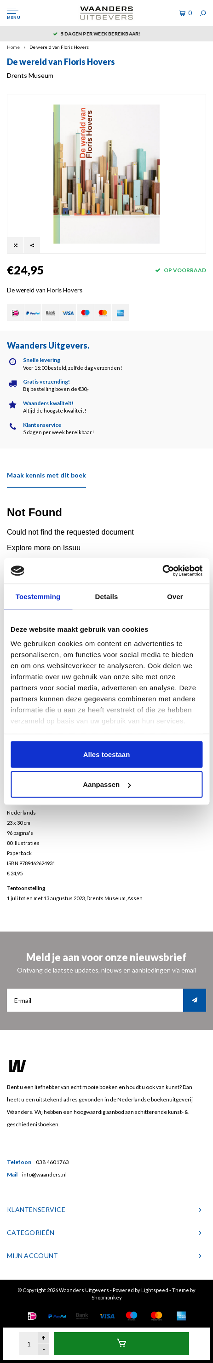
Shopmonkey (107, 1297)
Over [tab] (175, 596)
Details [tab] (106, 596)
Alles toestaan (106, 754)
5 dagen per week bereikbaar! (106, 33)
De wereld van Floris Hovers (59, 47)
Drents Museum (30, 75)
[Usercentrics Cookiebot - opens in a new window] (162, 571)
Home (13, 47)
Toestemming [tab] (38, 596)
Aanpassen (107, 784)
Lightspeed (154, 1290)
